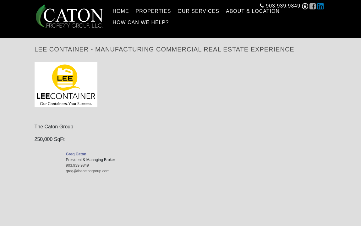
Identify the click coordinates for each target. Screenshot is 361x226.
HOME (121, 11)
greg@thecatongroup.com (88, 171)
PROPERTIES (153, 11)
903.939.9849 (280, 4)
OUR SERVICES (198, 11)
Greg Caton (76, 154)
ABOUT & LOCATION (253, 11)
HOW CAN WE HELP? (141, 22)
